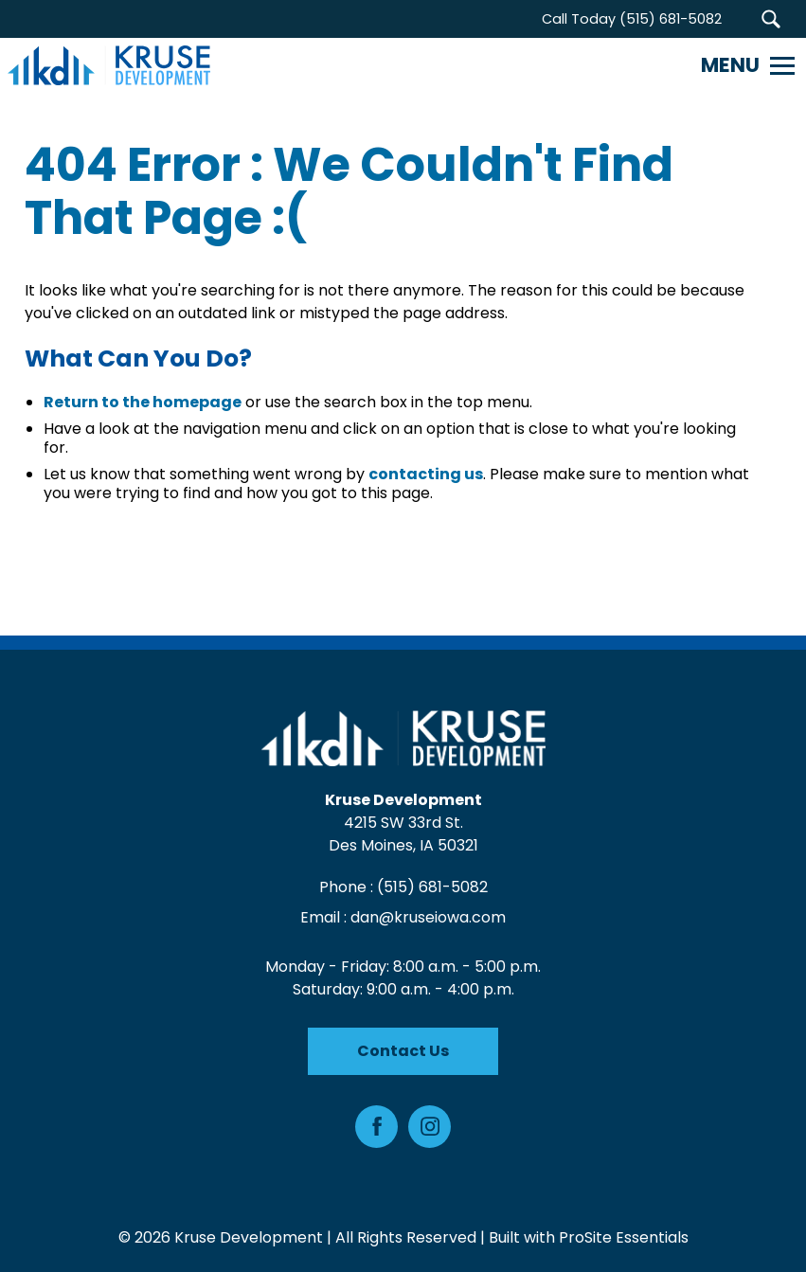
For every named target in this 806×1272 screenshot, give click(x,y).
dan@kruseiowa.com (428, 917)
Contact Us (403, 1051)
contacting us (425, 474)
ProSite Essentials (624, 1237)
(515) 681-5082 (432, 887)
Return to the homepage (143, 402)
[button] (770, 19)
